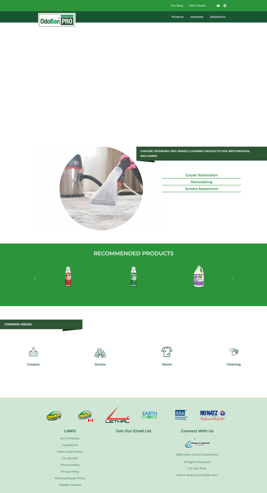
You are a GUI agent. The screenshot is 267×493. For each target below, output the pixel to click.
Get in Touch (196, 5)
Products (178, 16)
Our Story (174, 5)
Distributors (217, 16)
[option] (68, 279)
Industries (196, 16)
